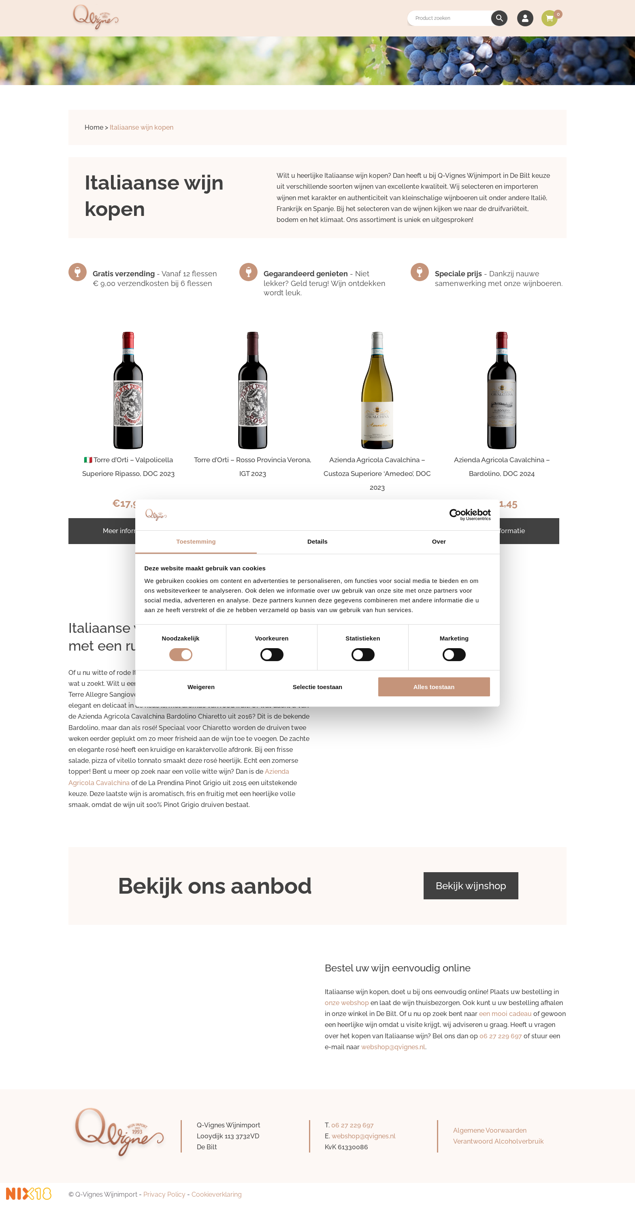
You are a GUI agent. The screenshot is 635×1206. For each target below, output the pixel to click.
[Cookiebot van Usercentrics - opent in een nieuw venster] (455, 515)
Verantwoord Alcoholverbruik (498, 1141)
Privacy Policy (164, 1194)
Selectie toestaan (318, 686)
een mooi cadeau (505, 1014)
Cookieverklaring (217, 1194)
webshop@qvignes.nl (393, 1047)
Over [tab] (439, 541)
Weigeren (201, 686)
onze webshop (347, 1003)
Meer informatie (127, 531)
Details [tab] (317, 541)
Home (94, 127)
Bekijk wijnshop (470, 885)
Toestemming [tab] (196, 541)
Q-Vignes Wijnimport (106, 1194)
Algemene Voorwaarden (489, 1130)
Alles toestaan (434, 686)
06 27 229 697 (500, 1036)
